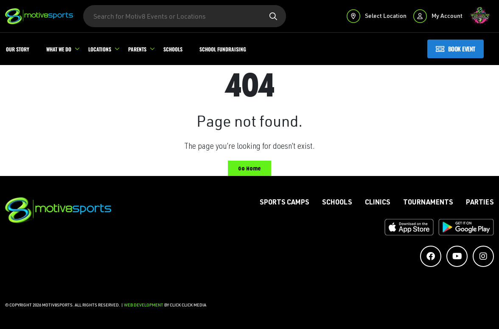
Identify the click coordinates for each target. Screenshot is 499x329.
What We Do (58, 48)
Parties (480, 203)
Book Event (455, 49)
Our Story (17, 48)
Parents (137, 48)
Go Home (249, 168)
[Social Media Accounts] (430, 256)
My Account (438, 16)
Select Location (376, 16)
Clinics (377, 203)
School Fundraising (222, 48)
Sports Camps (284, 203)
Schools (172, 48)
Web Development (144, 305)
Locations (99, 48)
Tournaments (428, 203)
